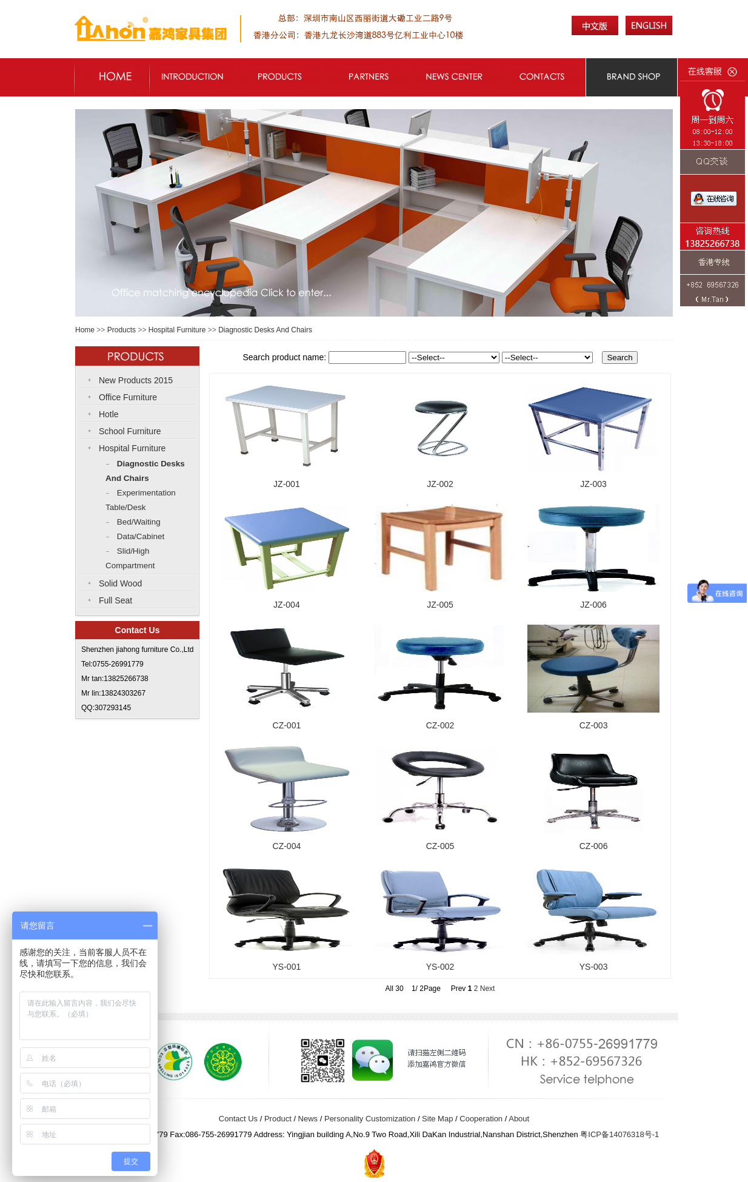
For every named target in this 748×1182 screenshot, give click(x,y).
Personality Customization (369, 1118)
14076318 (626, 1134)
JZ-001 (286, 484)
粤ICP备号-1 (619, 1134)
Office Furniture (128, 397)
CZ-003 (593, 725)
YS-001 (287, 967)
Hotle (109, 414)
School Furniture (130, 431)
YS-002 (440, 967)
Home (85, 330)
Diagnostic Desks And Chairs (265, 330)
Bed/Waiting (139, 521)
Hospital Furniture (177, 330)
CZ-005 (440, 846)
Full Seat (115, 600)
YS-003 (593, 967)
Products (121, 330)
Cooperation (481, 1118)
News (308, 1118)
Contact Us (238, 1118)
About (519, 1118)
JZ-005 (440, 604)
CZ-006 (593, 846)
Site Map (437, 1118)
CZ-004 (287, 846)
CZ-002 (440, 725)
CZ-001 (287, 725)
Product (278, 1118)
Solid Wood (120, 583)
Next (487, 988)
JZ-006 (593, 604)
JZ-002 (440, 484)
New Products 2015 (136, 380)
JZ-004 (286, 604)
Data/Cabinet (140, 536)
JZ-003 (593, 484)
